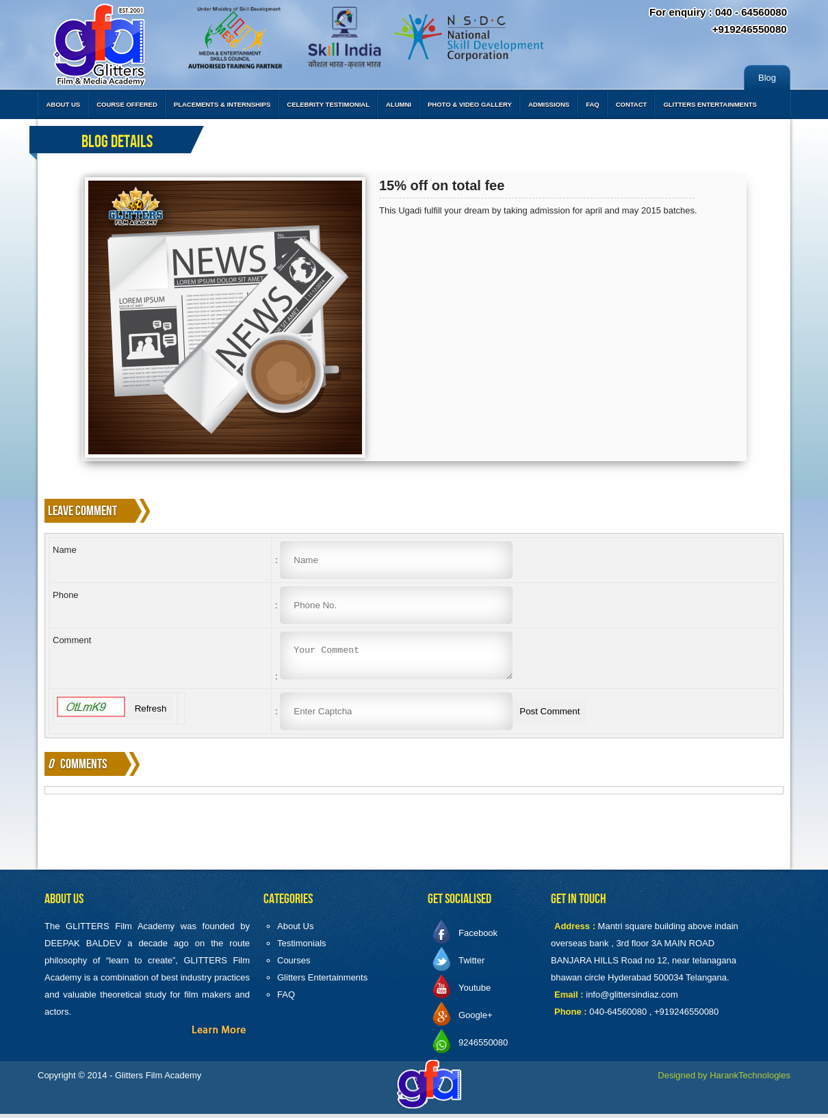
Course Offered (126, 104)
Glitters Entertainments (710, 104)
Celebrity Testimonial (328, 104)
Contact (631, 104)
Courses (293, 964)
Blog (767, 78)
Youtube (474, 992)
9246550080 (483, 1046)
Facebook (477, 937)
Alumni (398, 104)
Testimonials (301, 947)
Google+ (475, 1019)
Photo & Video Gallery (470, 104)
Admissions (548, 104)
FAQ (592, 104)
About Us (64, 104)
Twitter (471, 964)
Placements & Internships (222, 104)
